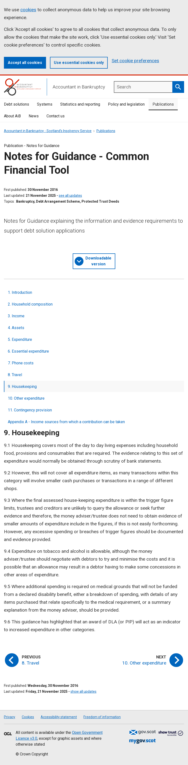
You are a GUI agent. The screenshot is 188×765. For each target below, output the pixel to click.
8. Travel (15, 374)
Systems (44, 104)
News (34, 116)
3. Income (16, 316)
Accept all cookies (25, 62)
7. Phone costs (21, 363)
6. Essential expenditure (28, 351)
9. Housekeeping (22, 386)
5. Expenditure (20, 339)
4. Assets (16, 327)
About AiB (12, 116)
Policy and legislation (126, 104)
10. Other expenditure (26, 398)
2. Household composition (30, 304)
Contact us (56, 116)
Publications (163, 104)
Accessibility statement (59, 717)
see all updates (70, 195)
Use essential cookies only (79, 62)
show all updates (83, 691)
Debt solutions (16, 104)
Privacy (9, 717)
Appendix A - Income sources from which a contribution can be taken (66, 422)
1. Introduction (20, 292)
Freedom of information (102, 717)
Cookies (28, 717)
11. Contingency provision (30, 410)
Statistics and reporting (80, 104)
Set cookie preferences (135, 60)
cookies (28, 9)
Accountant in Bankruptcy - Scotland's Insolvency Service (48, 131)
